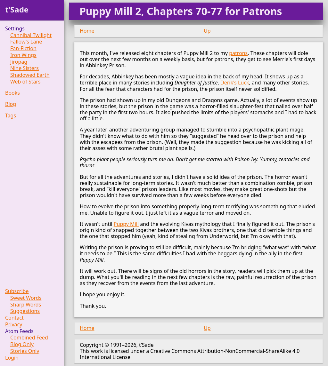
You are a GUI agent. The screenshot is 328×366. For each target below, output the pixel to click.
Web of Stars (25, 82)
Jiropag (18, 62)
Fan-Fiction (23, 48)
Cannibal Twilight (31, 35)
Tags (10, 116)
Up (207, 30)
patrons (238, 53)
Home (87, 30)
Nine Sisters (24, 68)
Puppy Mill (126, 223)
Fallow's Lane (26, 42)
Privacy (13, 325)
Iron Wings (23, 55)
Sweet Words (25, 298)
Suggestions (25, 311)
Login (12, 358)
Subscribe (17, 291)
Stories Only (24, 351)
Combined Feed (29, 338)
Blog (10, 104)
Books (12, 93)
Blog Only (22, 344)
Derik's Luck (234, 82)
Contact (14, 318)
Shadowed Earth (30, 75)
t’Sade (17, 9)
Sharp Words (25, 305)
